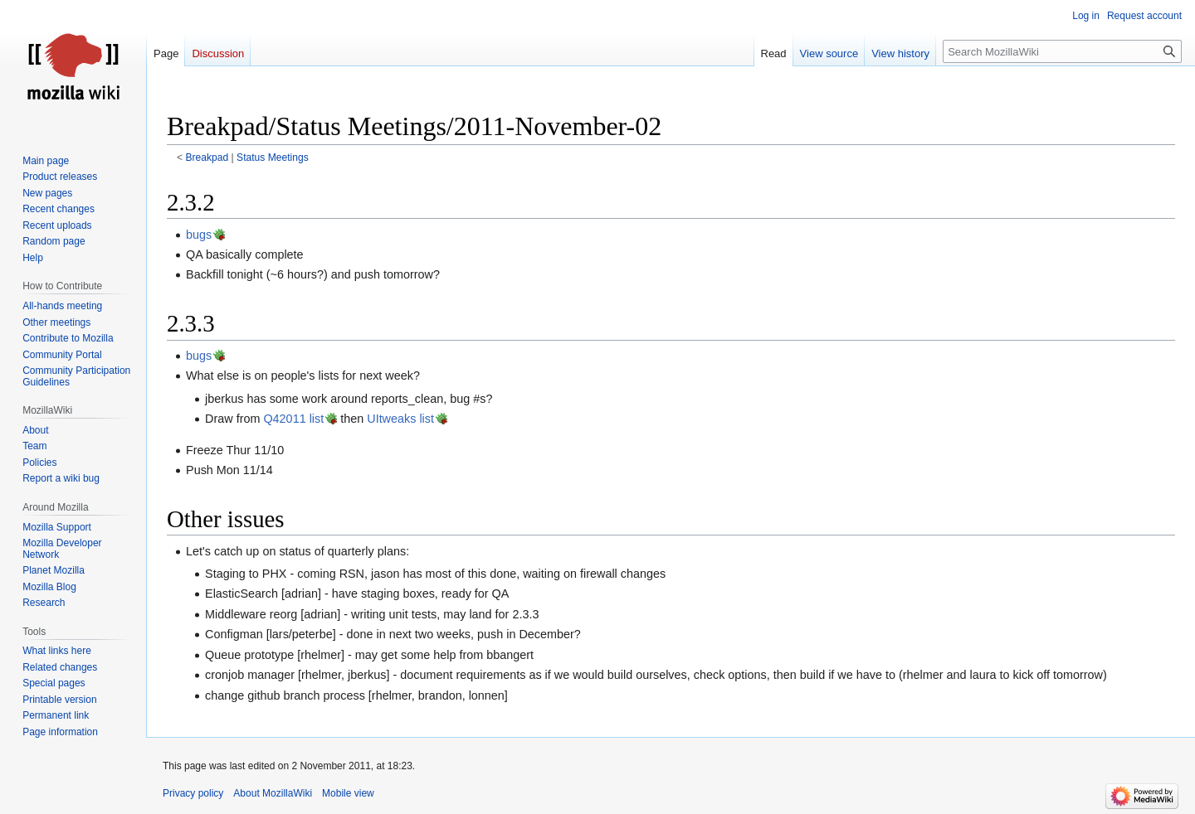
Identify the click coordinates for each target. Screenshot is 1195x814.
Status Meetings (273, 157)
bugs (199, 234)
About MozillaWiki (272, 793)
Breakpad (207, 157)
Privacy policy (193, 793)
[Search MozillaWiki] (1062, 51)
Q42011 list (293, 418)
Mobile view (348, 793)
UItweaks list (400, 418)
